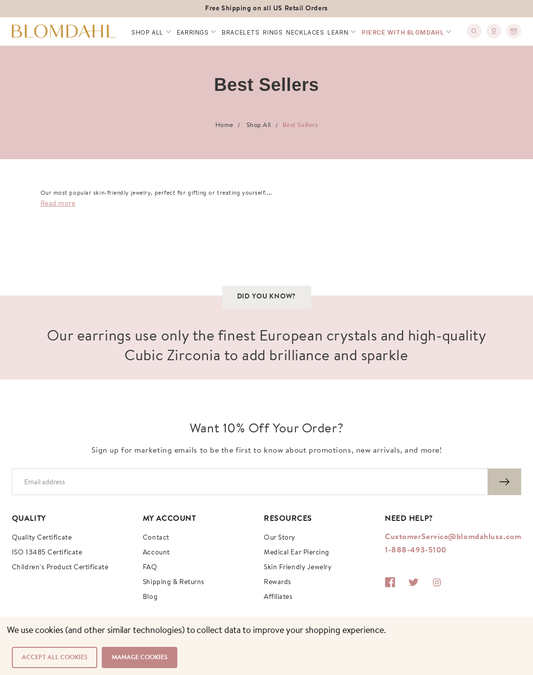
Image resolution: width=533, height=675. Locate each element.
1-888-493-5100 (416, 550)
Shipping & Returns (174, 582)
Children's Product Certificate (60, 567)
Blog (150, 597)
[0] (513, 31)
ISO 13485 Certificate (47, 552)
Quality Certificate (42, 538)
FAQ (150, 567)
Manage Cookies (140, 657)
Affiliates (278, 597)
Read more (58, 204)
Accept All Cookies (54, 657)
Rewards (277, 582)
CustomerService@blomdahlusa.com (453, 537)
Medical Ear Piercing (296, 552)
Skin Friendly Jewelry (298, 567)
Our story (279, 538)
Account (156, 552)
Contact (156, 538)
